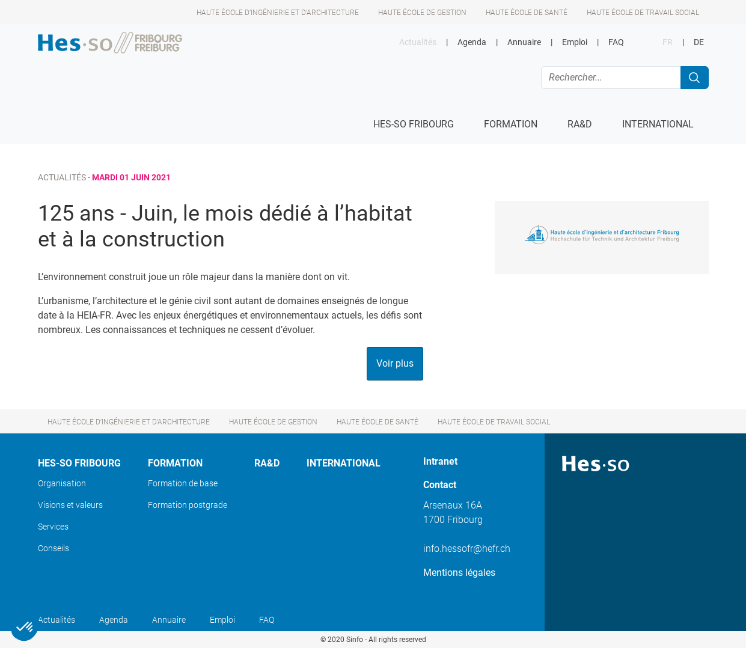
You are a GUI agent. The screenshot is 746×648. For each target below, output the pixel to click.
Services (53, 526)
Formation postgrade (187, 505)
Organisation (62, 483)
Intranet (440, 461)
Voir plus (395, 363)
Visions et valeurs (70, 505)
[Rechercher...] (611, 77)
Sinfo (354, 639)
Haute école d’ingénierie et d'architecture (278, 12)
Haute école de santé (526, 12)
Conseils (53, 548)
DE (699, 42)
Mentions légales (459, 572)
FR (667, 42)
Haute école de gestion (422, 12)
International (344, 463)
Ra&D (267, 463)
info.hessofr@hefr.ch (466, 548)
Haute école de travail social (643, 12)
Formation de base (183, 483)
